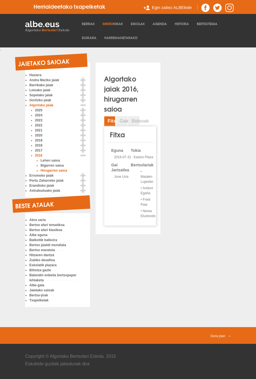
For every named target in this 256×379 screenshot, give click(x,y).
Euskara (89, 37)
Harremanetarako (121, 37)
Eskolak (138, 23)
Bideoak (135, 121)
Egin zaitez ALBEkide (172, 7)
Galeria (123, 121)
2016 (38, 155)
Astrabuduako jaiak (44, 191)
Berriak (88, 23)
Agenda (160, 23)
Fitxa (111, 121)
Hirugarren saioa (54, 170)
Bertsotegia (207, 23)
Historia (182, 23)
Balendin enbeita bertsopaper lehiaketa (53, 277)
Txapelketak (39, 300)
